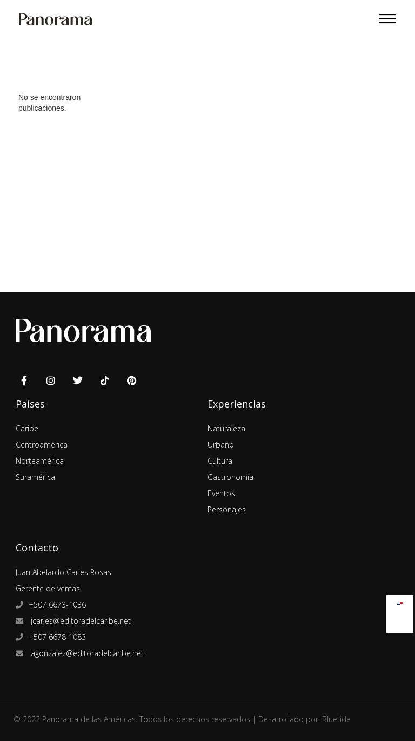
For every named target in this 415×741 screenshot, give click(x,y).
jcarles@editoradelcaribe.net (80, 621)
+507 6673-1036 (57, 604)
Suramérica (35, 477)
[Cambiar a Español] (400, 601)
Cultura (220, 461)
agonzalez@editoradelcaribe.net (86, 653)
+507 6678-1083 (57, 637)
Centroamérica (42, 444)
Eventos (221, 493)
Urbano (221, 444)
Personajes (227, 509)
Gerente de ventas (48, 588)
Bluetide (336, 719)
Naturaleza (226, 428)
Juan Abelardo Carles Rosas (63, 572)
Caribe (27, 428)
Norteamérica (40, 461)
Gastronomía (230, 477)
